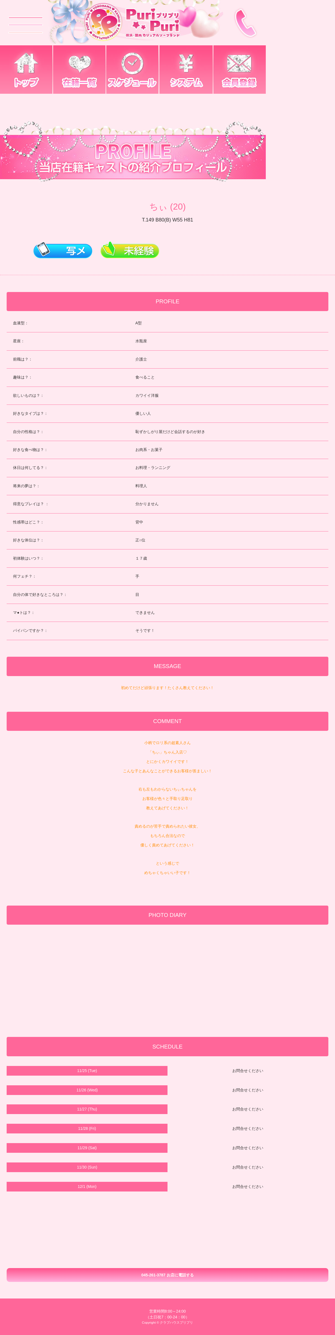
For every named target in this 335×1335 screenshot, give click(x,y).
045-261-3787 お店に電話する (167, 1275)
